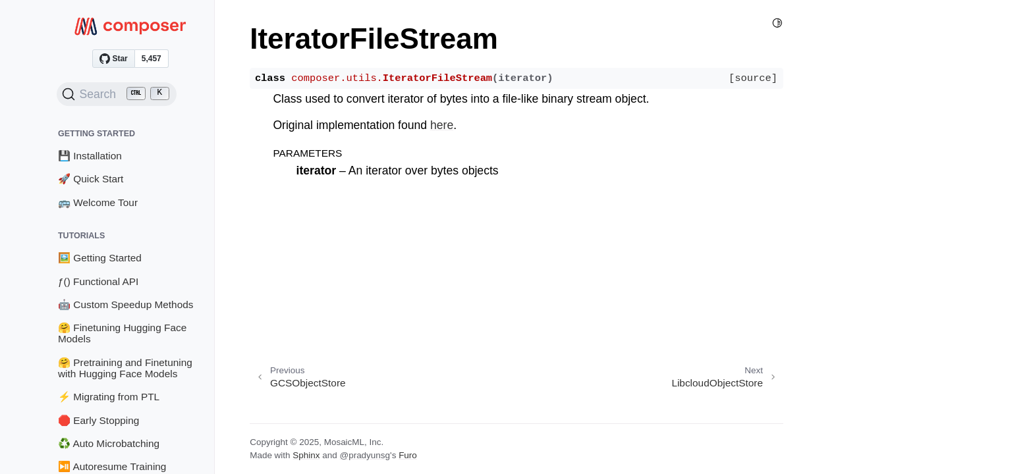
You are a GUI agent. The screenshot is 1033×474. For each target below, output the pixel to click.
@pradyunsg (364, 455)
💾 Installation (90, 155)
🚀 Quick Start (90, 178)
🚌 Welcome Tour (98, 202)
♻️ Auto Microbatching (108, 443)
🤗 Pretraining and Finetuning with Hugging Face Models (125, 368)
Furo (408, 455)
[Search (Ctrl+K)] (117, 94)
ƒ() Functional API (98, 281)
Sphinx (306, 455)
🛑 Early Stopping (98, 420)
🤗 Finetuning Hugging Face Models (122, 333)
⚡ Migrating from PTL (108, 396)
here (441, 125)
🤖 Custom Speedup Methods (126, 304)
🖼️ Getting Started (100, 257)
